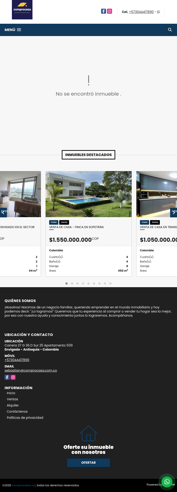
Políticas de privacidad (25, 417)
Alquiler (13, 405)
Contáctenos (17, 411)
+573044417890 (141, 12)
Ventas (12, 399)
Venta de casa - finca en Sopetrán (76, 227)
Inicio (11, 393)
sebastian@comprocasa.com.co (31, 370)
